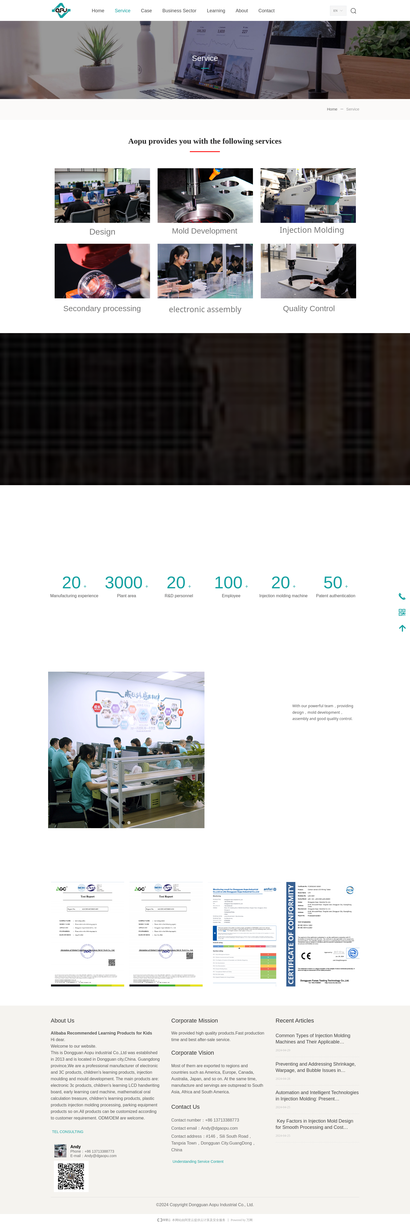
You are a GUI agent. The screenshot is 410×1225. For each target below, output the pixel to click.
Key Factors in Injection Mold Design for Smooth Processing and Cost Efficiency (314, 1124)
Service (352, 109)
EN (335, 11)
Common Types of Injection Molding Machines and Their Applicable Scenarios (313, 1039)
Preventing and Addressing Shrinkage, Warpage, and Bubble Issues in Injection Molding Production (316, 1067)
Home (332, 109)
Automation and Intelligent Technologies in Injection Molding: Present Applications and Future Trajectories (317, 1096)
